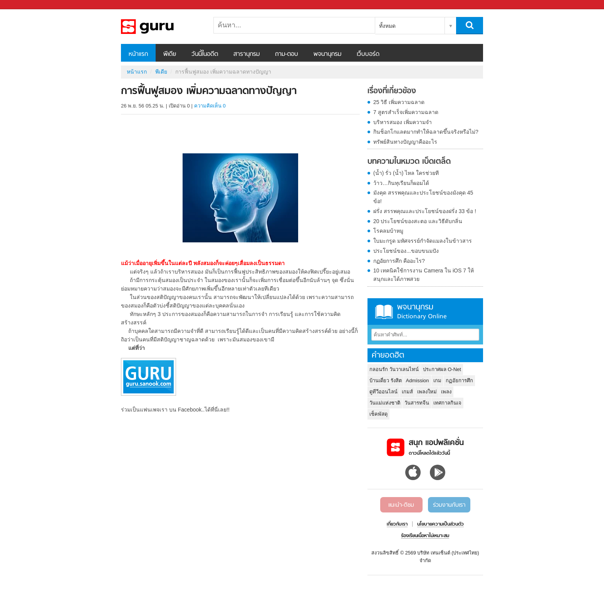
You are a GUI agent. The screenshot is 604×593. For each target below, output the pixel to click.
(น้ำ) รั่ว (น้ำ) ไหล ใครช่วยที (406, 173)
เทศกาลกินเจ (447, 403)
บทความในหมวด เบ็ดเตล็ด (409, 162)
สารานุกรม (246, 54)
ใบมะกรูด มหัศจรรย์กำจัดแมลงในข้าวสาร (422, 241)
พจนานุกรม (327, 54)
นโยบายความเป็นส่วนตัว (440, 524)
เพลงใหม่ (427, 392)
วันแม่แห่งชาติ (384, 403)
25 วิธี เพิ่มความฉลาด (398, 102)
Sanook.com (23, 5)
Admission (417, 380)
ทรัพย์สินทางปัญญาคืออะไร (405, 142)
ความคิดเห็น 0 (210, 106)
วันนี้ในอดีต (204, 54)
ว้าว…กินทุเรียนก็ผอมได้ (401, 183)
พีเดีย (169, 54)
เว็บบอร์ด (368, 54)
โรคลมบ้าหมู (388, 231)
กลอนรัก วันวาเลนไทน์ (394, 369)
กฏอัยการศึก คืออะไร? (399, 261)
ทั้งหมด (387, 26)
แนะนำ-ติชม (401, 505)
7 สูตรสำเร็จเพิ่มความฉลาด (405, 112)
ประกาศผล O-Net (442, 369)
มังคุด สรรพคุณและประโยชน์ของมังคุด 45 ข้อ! (423, 197)
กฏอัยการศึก (459, 380)
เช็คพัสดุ (378, 414)
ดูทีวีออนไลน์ (383, 392)
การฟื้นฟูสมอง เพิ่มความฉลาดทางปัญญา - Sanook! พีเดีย (161, 26)
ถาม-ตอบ (286, 54)
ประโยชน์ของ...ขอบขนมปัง (406, 251)
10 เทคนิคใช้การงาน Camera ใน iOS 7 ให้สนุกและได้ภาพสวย (423, 274)
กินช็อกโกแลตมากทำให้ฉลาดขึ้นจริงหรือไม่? (425, 132)
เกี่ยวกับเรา (397, 524)
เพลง (446, 392)
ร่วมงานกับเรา (449, 505)
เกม (437, 380)
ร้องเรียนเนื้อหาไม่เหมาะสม (425, 536)
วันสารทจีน (416, 403)
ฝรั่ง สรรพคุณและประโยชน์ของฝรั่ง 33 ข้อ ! (424, 211)
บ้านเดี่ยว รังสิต (385, 380)
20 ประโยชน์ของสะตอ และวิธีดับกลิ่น (417, 221)
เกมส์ (407, 392)
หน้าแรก (138, 54)
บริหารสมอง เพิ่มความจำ (402, 122)
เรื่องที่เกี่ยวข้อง (391, 91)
